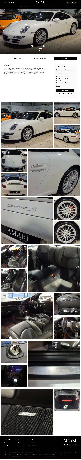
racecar (75, 453)
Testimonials (18, 446)
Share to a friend (16, 59)
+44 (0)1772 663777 (71, 3)
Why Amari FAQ (19, 445)
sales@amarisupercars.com (35, 446)
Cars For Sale (6, 443)
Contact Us (69, 453)
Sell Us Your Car (7, 446)
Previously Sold (7, 445)
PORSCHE (65, 59)
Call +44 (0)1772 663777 (40, 59)
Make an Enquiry (65, 91)
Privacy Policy (63, 453)
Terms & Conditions (56, 453)
